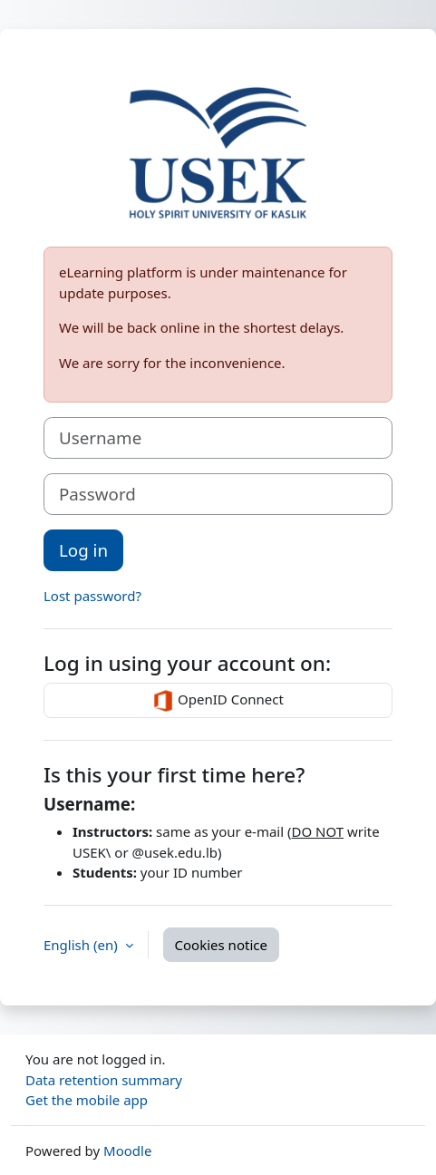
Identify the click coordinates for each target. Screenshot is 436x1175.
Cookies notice (221, 945)
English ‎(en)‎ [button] (82, 945)
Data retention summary (103, 1080)
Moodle (127, 1150)
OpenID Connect (218, 701)
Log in (83, 550)
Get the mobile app (86, 1100)
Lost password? (92, 596)
